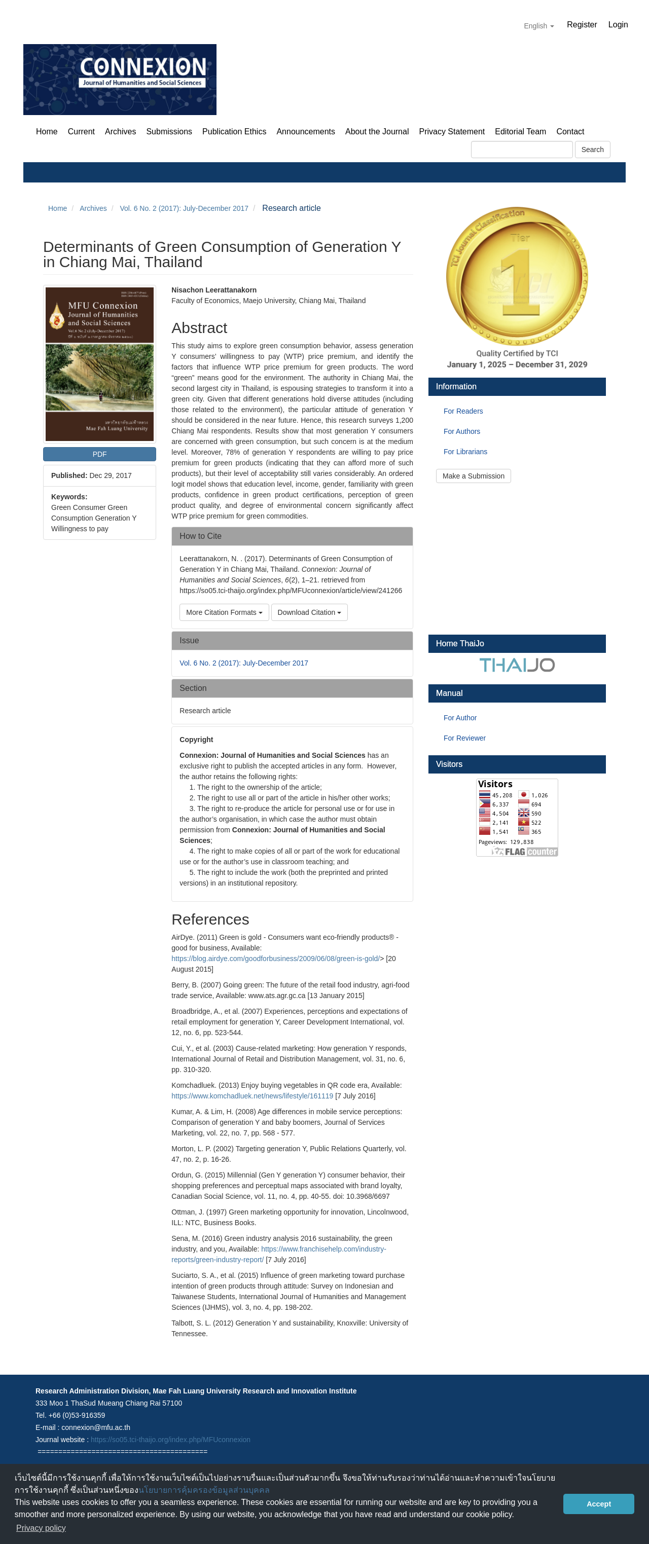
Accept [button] (599, 1504)
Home (47, 131)
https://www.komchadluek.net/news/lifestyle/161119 (252, 1096)
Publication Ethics (234, 131)
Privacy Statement (452, 131)
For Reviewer (465, 738)
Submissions (169, 131)
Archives (120, 131)
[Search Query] (522, 149)
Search (593, 149)
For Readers (463, 411)
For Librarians (465, 452)
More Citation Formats (224, 612)
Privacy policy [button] (41, 1528)
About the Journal (377, 131)
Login (618, 24)
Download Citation (310, 612)
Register (582, 24)
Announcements (305, 131)
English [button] (539, 26)
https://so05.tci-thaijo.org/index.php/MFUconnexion (170, 1440)
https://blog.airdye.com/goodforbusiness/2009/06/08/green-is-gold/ (275, 958)
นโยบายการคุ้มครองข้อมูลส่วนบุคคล (204, 1490)
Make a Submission (473, 476)
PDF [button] (100, 454)
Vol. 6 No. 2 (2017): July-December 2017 (184, 208)
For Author (460, 718)
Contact (570, 131)
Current (81, 131)
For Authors (462, 431)
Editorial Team (520, 131)
